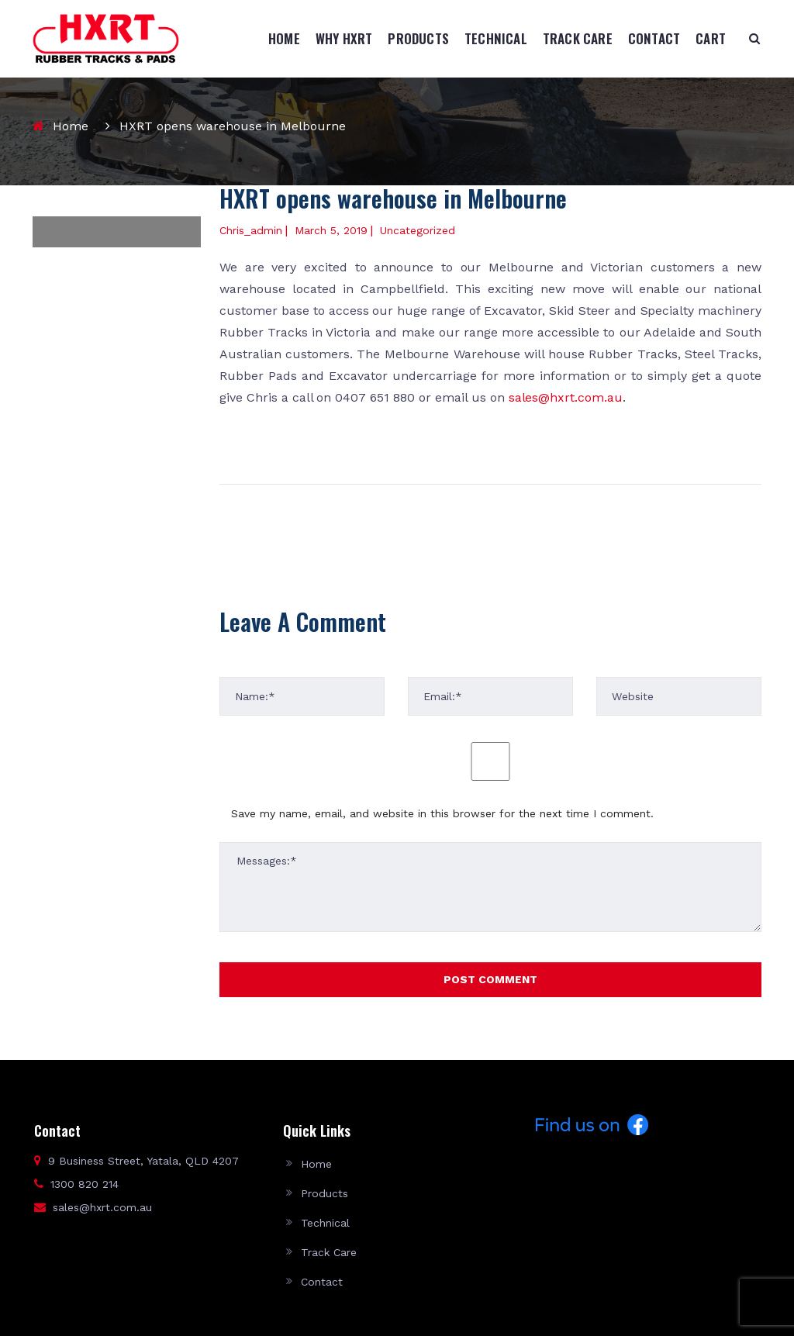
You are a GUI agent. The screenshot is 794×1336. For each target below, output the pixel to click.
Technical (495, 38)
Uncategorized (417, 230)
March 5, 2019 (331, 230)
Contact (654, 38)
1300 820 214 (84, 1184)
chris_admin (250, 230)
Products (418, 38)
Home (284, 38)
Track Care (578, 38)
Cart (711, 38)
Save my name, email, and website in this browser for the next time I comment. (442, 813)
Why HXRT (344, 38)
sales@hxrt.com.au (566, 397)
